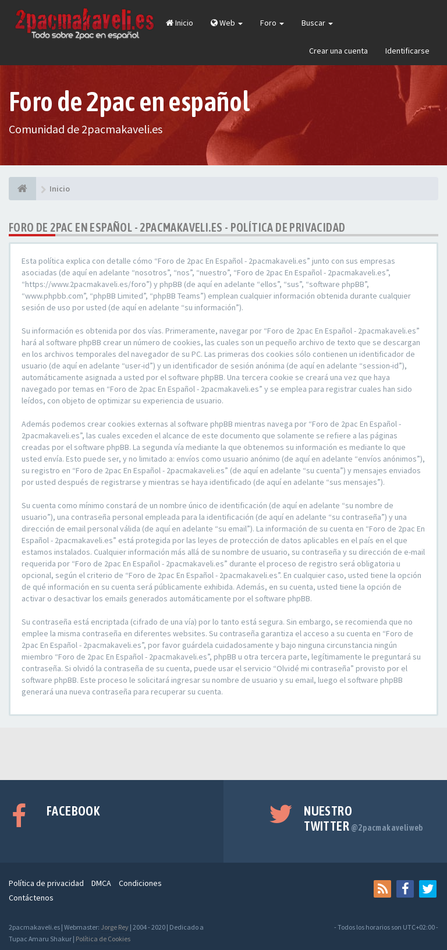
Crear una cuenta (338, 50)
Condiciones (140, 883)
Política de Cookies (103, 938)
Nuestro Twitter (363, 818)
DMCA (101, 883)
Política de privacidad (46, 883)
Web (227, 22)
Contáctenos (31, 897)
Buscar (317, 22)
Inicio (179, 22)
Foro (272, 22)
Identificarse (407, 50)
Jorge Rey (115, 927)
